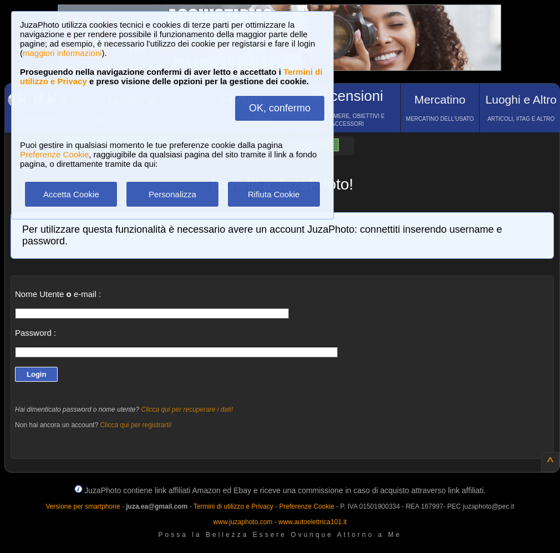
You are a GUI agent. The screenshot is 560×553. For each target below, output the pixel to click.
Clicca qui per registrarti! (135, 425)
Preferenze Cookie (54, 154)
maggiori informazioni (62, 53)
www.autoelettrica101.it (312, 522)
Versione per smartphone (82, 506)
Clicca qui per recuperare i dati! (187, 409)
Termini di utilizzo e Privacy (233, 506)
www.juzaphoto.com (243, 522)
